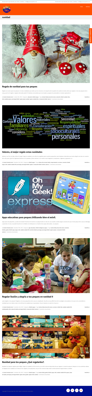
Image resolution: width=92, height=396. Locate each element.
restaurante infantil (43, 99)
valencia (43, 164)
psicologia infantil (15, 99)
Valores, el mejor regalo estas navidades (22, 152)
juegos (37, 97)
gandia (7, 229)
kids (6, 164)
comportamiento (54, 162)
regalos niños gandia (23, 374)
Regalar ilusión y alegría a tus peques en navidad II (27, 296)
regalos (31, 164)
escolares (60, 162)
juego (13, 229)
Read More (87, 97)
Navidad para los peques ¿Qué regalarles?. (23, 362)
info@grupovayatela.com (31, 1)
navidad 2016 (13, 164)
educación (30, 97)
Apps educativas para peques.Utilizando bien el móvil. (29, 217)
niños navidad (5, 99)
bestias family (45, 97)
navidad (65, 97)
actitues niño (41, 162)
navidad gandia (5, 309)
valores (49, 99)
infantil (33, 97)
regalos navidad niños (34, 99)
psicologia (19, 164)
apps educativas (32, 227)
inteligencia (41, 227)
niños (69, 97)
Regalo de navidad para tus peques (19, 86)
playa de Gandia (15, 309)
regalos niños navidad (33, 374)
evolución (58, 97)
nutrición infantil (33, 229)
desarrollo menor (52, 97)
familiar (3, 229)
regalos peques (53, 229)
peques (9, 99)
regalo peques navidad (24, 99)
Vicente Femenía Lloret (8, 97)
